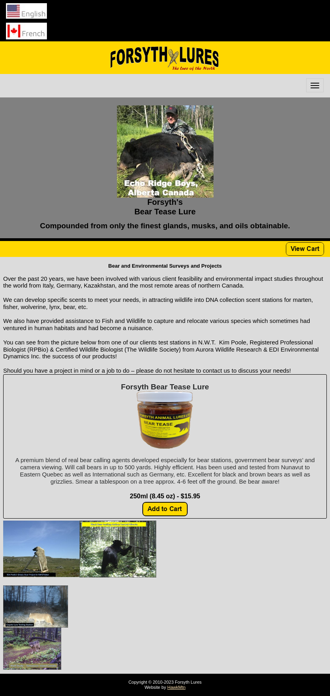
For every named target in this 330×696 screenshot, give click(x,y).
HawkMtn (176, 687)
